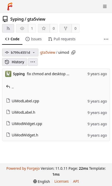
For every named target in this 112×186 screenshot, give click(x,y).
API (76, 181)
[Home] (10, 6)
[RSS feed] (8, 28)
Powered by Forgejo (23, 168)
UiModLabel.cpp (22, 100)
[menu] (33, 62)
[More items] (106, 39)
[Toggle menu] (104, 6)
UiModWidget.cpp (24, 123)
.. (10, 86)
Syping (17, 19)
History (14, 61)
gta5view (36, 19)
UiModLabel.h (20, 112)
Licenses (61, 181)
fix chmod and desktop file (49, 73)
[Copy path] (73, 52)
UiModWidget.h (22, 135)
